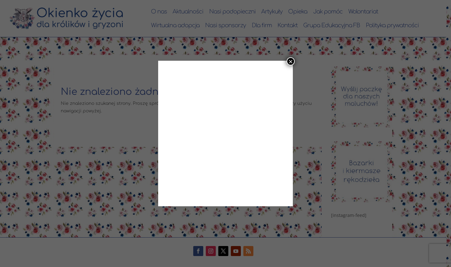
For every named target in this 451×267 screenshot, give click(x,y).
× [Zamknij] (290, 61)
